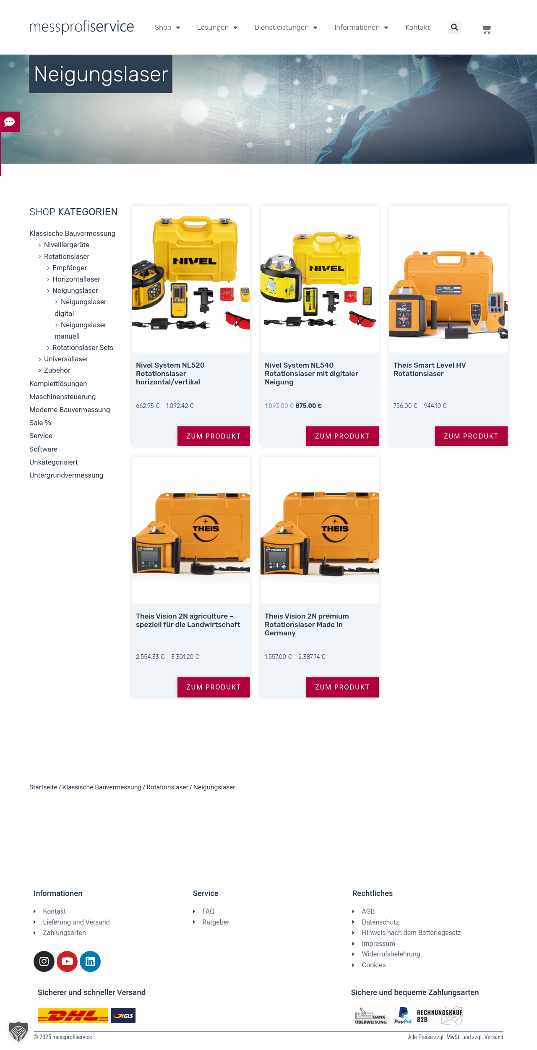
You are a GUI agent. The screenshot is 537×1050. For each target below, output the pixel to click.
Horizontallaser (76, 279)
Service (40, 435)
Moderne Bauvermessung (69, 409)
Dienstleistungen (286, 27)
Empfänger (69, 268)
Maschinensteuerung (62, 396)
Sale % (40, 422)
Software (43, 449)
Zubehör (57, 370)
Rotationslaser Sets (82, 347)
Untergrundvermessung (66, 475)
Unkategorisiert (53, 462)
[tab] (10, 123)
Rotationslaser (66, 256)
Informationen (361, 27)
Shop (167, 27)
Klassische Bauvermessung (72, 233)
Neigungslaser (75, 290)
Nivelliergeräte (66, 244)
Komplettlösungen (58, 383)
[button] (454, 27)
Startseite (43, 787)
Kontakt (417, 27)
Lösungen (217, 27)
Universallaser (66, 359)
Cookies (374, 965)
